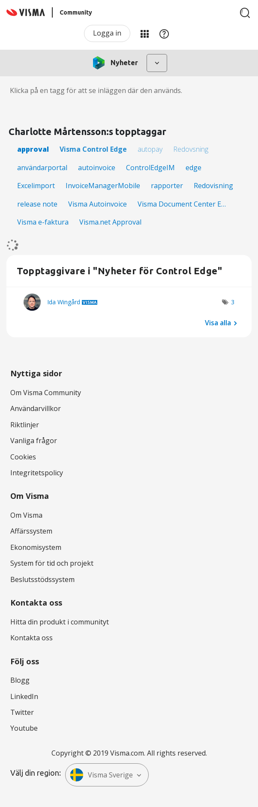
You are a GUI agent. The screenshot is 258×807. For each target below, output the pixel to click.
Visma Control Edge (93, 149)
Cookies (23, 457)
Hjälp (164, 33)
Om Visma (26, 515)
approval (33, 149)
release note (37, 204)
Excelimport (36, 185)
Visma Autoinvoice (97, 204)
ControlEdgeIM (150, 167)
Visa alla (218, 322)
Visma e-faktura (43, 222)
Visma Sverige (101, 775)
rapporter (167, 185)
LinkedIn (24, 696)
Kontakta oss (31, 637)
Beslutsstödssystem (42, 579)
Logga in (107, 33)
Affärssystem (31, 531)
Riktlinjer (24, 424)
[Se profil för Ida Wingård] (63, 302)
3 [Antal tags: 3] (232, 302)
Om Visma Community (45, 392)
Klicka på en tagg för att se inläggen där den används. (96, 90)
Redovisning (213, 185)
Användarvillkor (35, 408)
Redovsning (190, 149)
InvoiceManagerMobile (103, 185)
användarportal (42, 167)
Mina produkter (144, 33)
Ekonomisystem (35, 547)
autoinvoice (96, 167)
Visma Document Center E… (182, 204)
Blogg (20, 680)
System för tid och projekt (51, 563)
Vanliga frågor (33, 440)
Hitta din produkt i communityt (59, 622)
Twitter (22, 712)
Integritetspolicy (36, 472)
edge (193, 167)
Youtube (24, 728)
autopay (150, 149)
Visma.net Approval (110, 222)
